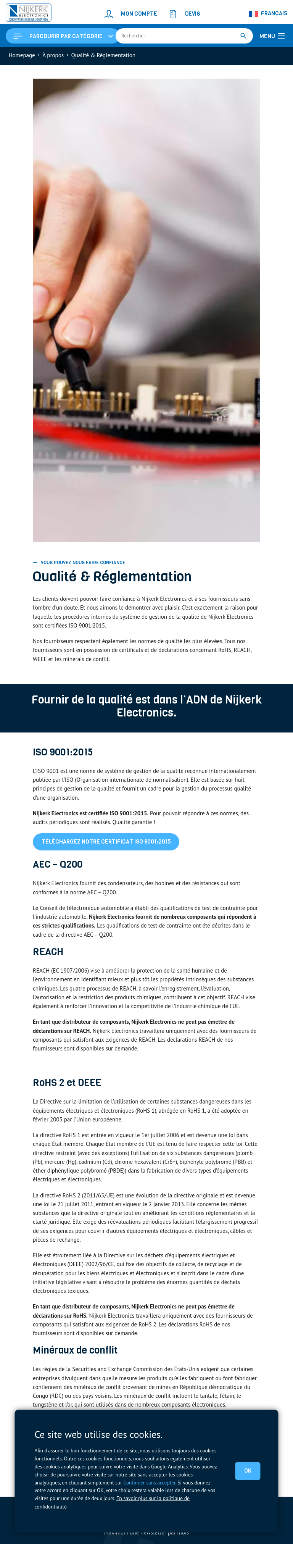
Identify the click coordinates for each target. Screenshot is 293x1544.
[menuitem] (268, 13)
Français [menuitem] (274, 13)
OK (247, 1471)
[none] (268, 13)
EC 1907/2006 (70, 972)
